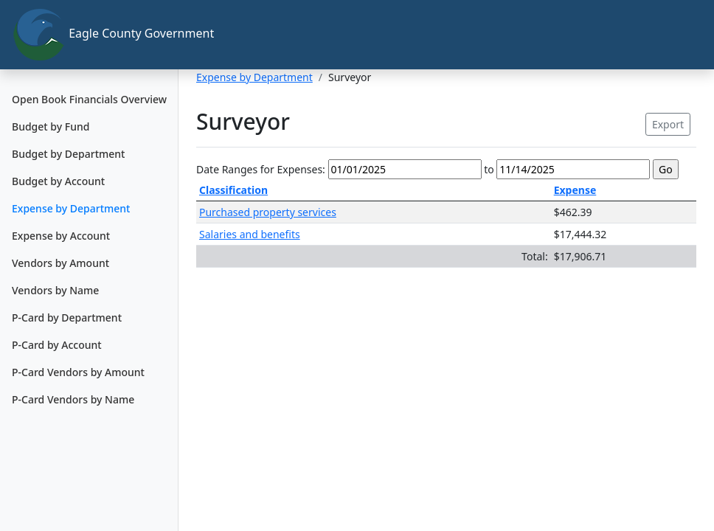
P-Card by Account (57, 345)
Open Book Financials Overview (89, 99)
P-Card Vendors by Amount (78, 372)
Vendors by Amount (60, 263)
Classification (233, 190)
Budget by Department (68, 154)
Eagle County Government (95, 34)
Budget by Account (58, 181)
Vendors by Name (55, 290)
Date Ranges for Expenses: (260, 169)
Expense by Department (71, 208)
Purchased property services (267, 212)
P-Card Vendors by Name (73, 399)
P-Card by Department (67, 317)
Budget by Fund (50, 126)
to (489, 169)
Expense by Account (61, 236)
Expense (575, 190)
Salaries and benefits (249, 234)
